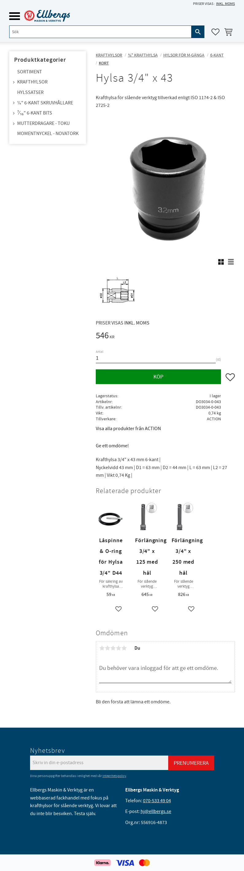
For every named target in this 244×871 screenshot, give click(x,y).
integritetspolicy (114, 776)
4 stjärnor (118, 648)
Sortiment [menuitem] (29, 72)
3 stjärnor (113, 648)
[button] (14, 16)
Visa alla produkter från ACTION (128, 429)
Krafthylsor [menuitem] (32, 82)
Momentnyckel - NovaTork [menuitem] (48, 133)
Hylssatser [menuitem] (30, 92)
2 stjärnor (107, 648)
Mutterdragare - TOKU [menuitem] (43, 123)
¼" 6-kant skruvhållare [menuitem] (45, 103)
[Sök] (198, 31)
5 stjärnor (124, 648)
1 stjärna (102, 648)
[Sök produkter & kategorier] (100, 31)
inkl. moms (225, 4)
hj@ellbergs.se (156, 811)
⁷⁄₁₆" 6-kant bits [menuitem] (34, 113)
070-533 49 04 (157, 801)
